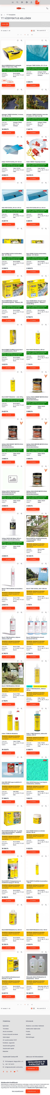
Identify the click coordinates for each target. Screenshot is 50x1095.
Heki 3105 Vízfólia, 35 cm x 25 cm (11, 207)
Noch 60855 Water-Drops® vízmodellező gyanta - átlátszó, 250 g (12, 302)
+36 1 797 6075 (47, 8)
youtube (14, 1072)
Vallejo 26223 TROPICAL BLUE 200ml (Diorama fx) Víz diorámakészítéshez (10, 493)
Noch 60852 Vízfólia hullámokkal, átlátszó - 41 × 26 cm (36, 254)
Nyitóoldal (6, 1026)
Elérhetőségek (30, 1037)
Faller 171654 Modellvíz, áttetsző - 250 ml (36, 689)
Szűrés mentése (43, 24)
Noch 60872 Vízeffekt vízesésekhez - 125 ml (37, 881)
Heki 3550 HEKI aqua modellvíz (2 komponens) (11, 783)
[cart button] (37, 2)
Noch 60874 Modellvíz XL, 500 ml (12, 929)
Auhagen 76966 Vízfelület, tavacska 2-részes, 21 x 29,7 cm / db (37, 115)
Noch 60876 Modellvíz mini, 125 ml (36, 929)
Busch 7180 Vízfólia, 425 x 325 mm (36, 588)
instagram (7, 1072)
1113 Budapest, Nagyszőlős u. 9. (14, 1061)
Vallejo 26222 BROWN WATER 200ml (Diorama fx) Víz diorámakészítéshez (37, 445)
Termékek (6, 1028)
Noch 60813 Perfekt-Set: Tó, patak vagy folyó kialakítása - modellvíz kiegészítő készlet (12, 832)
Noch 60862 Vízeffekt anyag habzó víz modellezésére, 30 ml (12, 350)
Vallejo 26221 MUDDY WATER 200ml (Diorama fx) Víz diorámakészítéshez (12, 445)
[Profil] (31, 2)
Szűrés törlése (47, 24)
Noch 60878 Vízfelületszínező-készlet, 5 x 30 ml (11, 977)
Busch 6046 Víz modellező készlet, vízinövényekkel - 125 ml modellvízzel (36, 540)
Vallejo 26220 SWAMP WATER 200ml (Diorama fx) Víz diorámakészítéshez (37, 398)
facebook (3, 1072)
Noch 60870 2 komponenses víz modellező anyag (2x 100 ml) (11, 881)
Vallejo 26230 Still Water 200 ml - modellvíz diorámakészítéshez (12, 539)
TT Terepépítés (11, 14)
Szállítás (28, 1034)
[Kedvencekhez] (18, 40)
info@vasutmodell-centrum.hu (14, 1067)
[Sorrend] (42, 30)
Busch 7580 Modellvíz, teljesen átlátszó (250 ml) (11, 638)
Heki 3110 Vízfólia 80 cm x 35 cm (36, 207)
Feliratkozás (31, 1068)
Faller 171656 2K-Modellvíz (10, 733)
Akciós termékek (8, 1031)
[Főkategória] (1, 15)
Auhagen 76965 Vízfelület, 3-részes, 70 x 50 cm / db (12, 115)
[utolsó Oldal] (31, 34)
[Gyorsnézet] (21, 40)
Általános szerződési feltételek (35, 1026)
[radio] (34, 30)
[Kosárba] (8, 85)
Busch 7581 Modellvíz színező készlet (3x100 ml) (35, 638)
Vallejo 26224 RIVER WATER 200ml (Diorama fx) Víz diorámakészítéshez (36, 493)
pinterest (11, 1072)
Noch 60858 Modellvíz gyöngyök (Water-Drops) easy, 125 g (11, 66)
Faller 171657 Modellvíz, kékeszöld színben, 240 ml (36, 734)
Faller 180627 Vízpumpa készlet (35, 161)
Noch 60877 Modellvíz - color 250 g (12, 397)
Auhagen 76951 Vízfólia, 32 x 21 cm (36, 65)
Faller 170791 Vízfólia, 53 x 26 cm (12, 161)
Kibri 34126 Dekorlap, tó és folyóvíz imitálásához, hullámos (36, 783)
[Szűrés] (22, 2)
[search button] (17, 2)
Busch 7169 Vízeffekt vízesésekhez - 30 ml (12, 589)
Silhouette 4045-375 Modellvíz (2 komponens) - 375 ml (36, 977)
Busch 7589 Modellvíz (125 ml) (11, 686)
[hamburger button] (13, 2)
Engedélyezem (32, 1091)
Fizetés (28, 1031)
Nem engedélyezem (17, 1091)
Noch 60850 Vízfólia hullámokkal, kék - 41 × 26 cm (12, 254)
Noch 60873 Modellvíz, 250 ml (35, 349)
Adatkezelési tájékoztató (33, 1028)
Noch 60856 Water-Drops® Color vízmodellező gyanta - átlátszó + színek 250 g (36, 302)
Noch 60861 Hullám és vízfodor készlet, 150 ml (35, 831)
